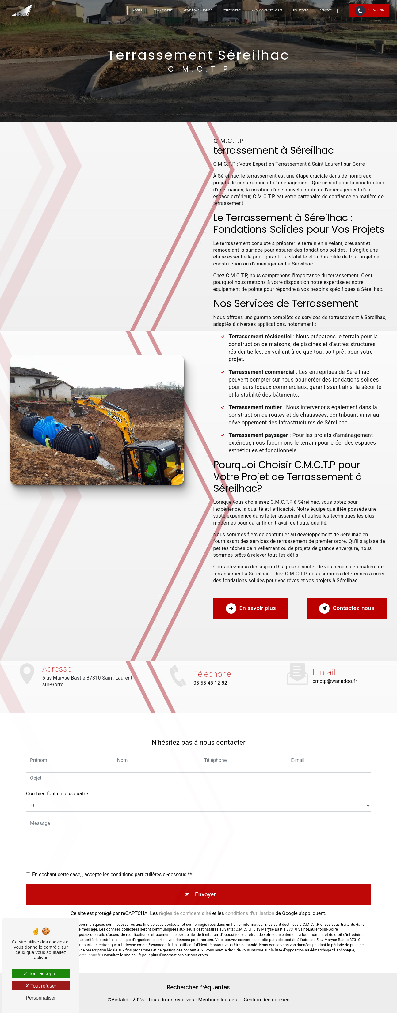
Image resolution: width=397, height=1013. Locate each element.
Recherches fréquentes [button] (198, 987)
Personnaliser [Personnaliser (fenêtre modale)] (41, 997)
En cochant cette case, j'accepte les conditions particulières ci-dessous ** (112, 865)
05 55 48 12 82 (369, 11)
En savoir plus (251, 608)
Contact (326, 10)
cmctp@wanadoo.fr (335, 672)
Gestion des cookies (267, 1000)
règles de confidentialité (185, 904)
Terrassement (232, 10)
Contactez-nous (346, 608)
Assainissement (163, 10)
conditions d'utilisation (249, 904)
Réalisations (300, 10)
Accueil (137, 10)
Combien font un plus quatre (57, 784)
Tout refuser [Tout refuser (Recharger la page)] (40, 986)
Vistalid (119, 1000)
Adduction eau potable (198, 10)
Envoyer (205, 884)
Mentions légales (217, 1000)
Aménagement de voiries (267, 10)
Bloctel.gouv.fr (88, 946)
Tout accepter (40, 973)
